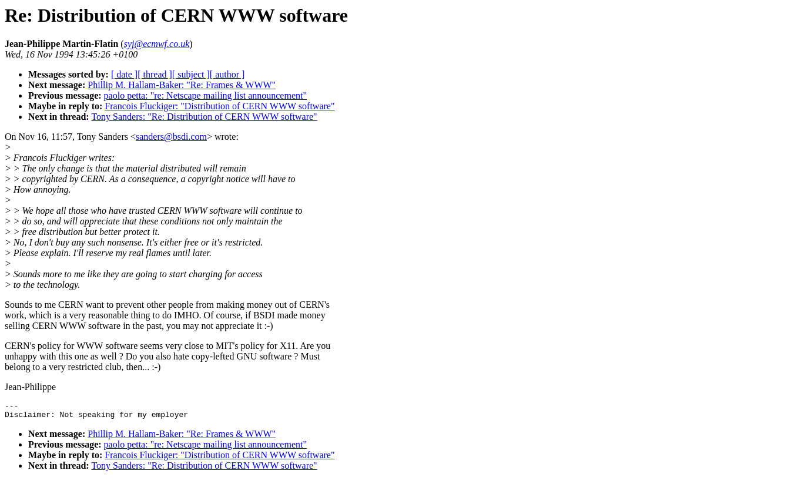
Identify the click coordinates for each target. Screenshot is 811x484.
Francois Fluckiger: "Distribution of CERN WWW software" (219, 106)
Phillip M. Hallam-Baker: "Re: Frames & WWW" (182, 85)
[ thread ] (155, 74)
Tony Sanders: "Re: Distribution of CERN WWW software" (204, 117)
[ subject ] (191, 74)
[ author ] (227, 74)
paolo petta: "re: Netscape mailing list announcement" (205, 95)
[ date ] (124, 74)
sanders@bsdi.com (171, 137)
